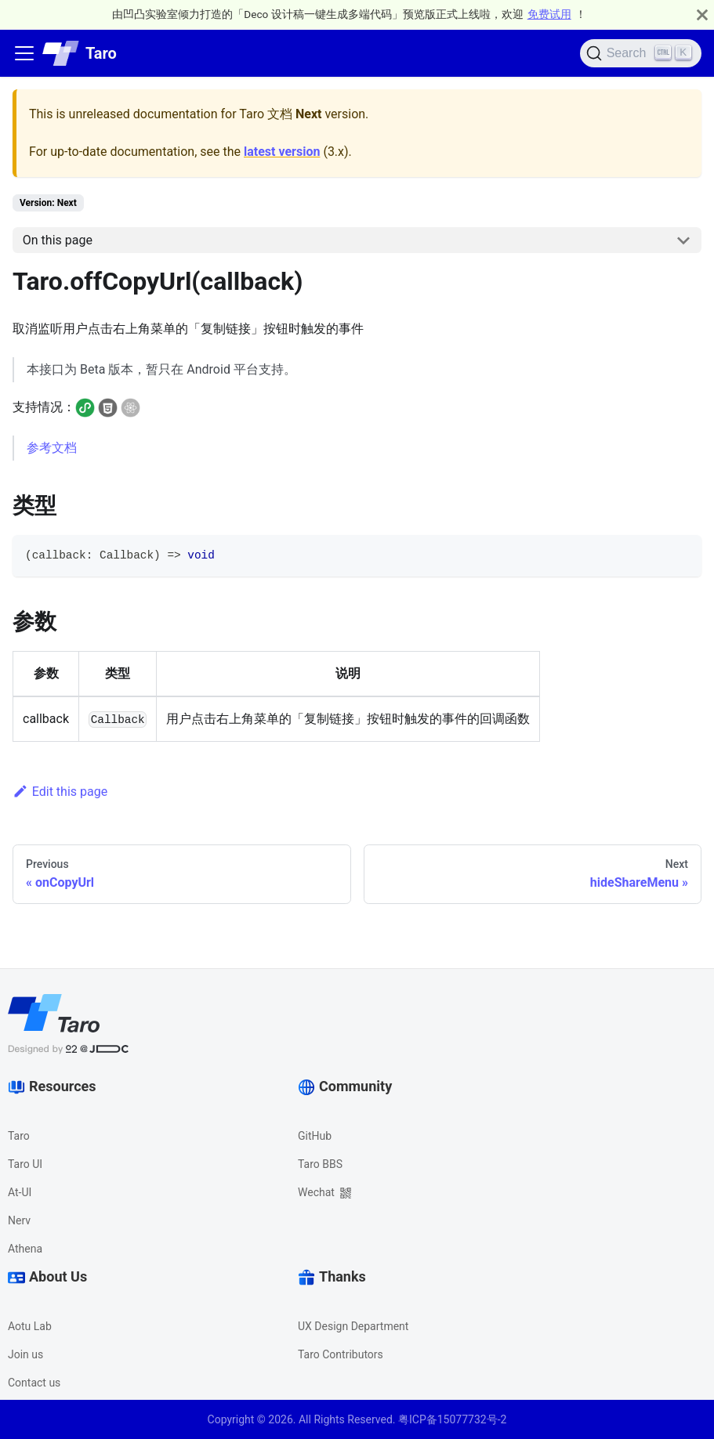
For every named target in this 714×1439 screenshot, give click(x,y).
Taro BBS (320, 1164)
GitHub (315, 1136)
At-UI (19, 1192)
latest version (282, 151)
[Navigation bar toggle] (24, 53)
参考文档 (52, 447)
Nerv (19, 1220)
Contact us (34, 1382)
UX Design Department (353, 1326)
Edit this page (60, 791)
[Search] (640, 53)
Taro (19, 1136)
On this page (57, 240)
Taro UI (25, 1164)
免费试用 (549, 14)
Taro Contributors (340, 1354)
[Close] (702, 14)
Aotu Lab (30, 1326)
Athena (25, 1248)
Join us (25, 1354)
